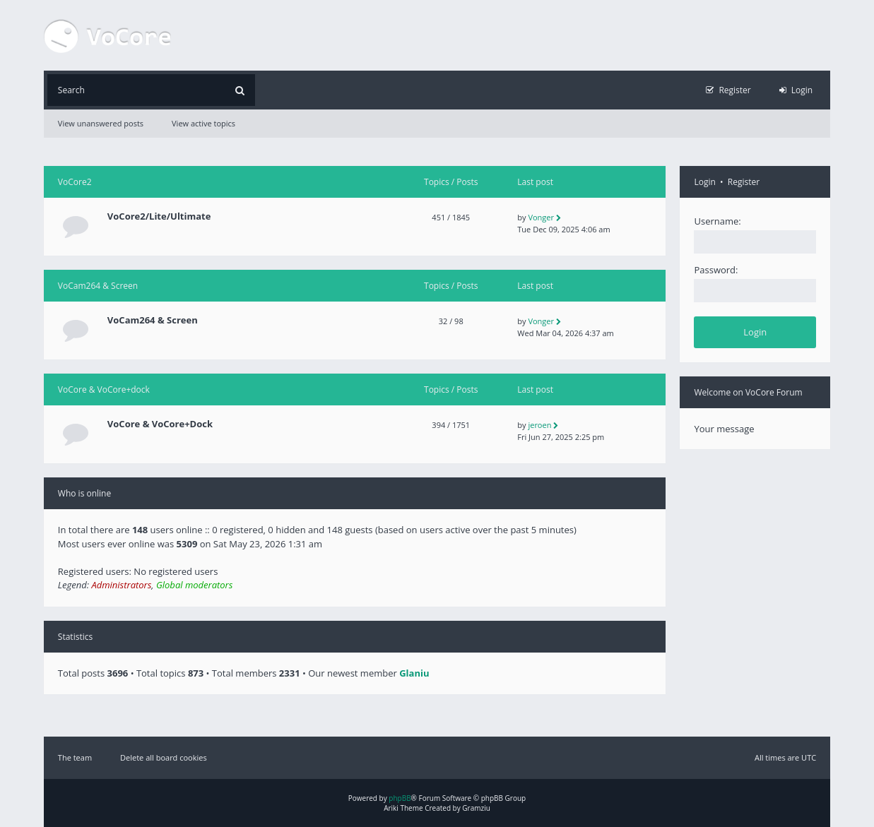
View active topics (203, 123)
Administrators (121, 584)
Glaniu (414, 673)
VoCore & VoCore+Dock (160, 424)
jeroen (539, 425)
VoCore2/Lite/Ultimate (159, 216)
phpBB (400, 798)
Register (744, 182)
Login (704, 182)
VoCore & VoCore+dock (104, 389)
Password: (716, 269)
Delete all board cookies (163, 757)
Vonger (541, 217)
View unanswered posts (100, 123)
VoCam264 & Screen (98, 286)
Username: (717, 221)
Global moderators (194, 584)
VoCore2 (75, 182)
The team (75, 757)
